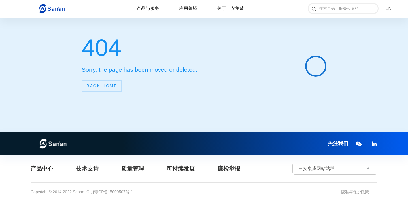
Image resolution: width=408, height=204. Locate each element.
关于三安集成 (230, 8)
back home (101, 86)
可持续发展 (181, 168)
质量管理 (132, 168)
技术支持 (87, 168)
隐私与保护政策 (355, 192)
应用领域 (188, 8)
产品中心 (42, 168)
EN (388, 8)
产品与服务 (148, 8)
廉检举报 (229, 168)
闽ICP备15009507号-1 (113, 192)
